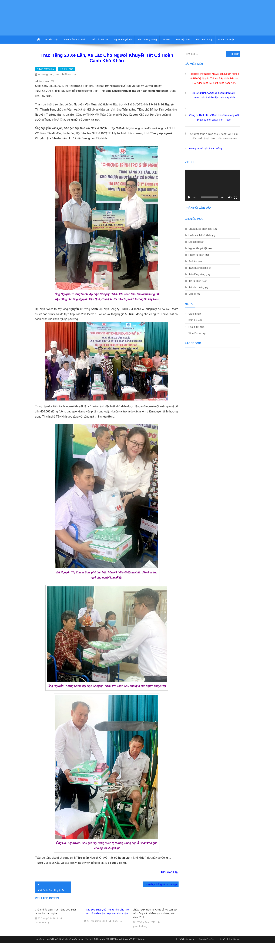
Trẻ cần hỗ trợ (100, 39)
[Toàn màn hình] (235, 197)
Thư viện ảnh (183, 39)
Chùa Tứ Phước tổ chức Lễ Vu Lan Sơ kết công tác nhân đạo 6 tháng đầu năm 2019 (155, 913)
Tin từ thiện (51, 39)
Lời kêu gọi (195, 241)
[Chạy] (189, 197)
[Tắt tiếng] (230, 197)
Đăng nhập (195, 313)
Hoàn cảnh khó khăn (75, 39)
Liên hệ (221, 939)
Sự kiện (193, 261)
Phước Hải (70, 74)
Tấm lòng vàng (204, 39)
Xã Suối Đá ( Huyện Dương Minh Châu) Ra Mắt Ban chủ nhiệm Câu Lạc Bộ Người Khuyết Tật (55, 890)
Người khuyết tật (123, 39)
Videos (166, 39)
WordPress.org (197, 333)
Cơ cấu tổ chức (206, 939)
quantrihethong (42, 922)
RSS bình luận (196, 326)
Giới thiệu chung (186, 939)
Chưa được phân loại (200, 228)
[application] (212, 185)
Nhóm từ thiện (226, 39)
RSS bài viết (195, 320)
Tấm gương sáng (147, 39)
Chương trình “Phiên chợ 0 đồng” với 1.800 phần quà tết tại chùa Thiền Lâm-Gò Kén (214, 136)
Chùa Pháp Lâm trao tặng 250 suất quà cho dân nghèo (55, 911)
